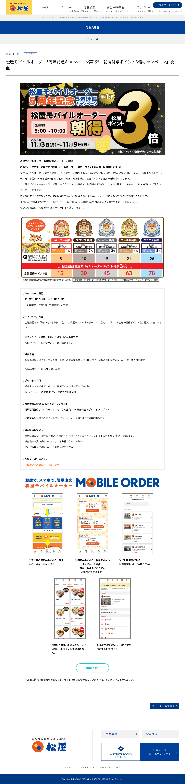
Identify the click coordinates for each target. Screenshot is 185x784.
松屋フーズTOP (167, 5)
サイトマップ (70, 767)
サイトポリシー (87, 767)
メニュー (66, 7)
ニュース (43, 7)
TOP (42, 17)
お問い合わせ (162, 11)
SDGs (107, 11)
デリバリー (143, 7)
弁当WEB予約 (116, 7)
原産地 (97, 11)
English (176, 11)
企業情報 (111, 734)
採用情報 (152, 734)
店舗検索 (89, 7)
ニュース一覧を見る (163, 706)
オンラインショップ (124, 11)
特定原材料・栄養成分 (79, 11)
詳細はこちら (92, 668)
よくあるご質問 (144, 11)
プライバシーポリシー (108, 767)
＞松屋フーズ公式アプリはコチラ (42, 464)
